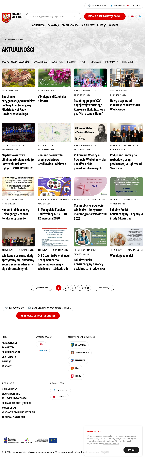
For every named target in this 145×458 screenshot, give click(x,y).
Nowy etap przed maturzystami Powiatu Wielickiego (125, 105)
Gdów (76, 376)
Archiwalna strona (13, 417)
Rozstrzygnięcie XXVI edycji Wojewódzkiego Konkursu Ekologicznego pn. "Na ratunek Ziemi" (89, 107)
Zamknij (131, 450)
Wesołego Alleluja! (121, 256)
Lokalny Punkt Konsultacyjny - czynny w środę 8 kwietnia (126, 214)
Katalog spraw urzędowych (104, 16)
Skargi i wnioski (11, 393)
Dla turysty (87, 25)
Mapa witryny (9, 389)
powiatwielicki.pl (15, 39)
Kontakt (113, 25)
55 (88, 287)
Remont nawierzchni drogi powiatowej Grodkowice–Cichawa (52, 159)
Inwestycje (57, 62)
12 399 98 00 (97, 5)
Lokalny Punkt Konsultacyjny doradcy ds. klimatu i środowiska (89, 264)
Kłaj (75, 368)
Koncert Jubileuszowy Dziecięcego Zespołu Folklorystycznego (15, 214)
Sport (83, 62)
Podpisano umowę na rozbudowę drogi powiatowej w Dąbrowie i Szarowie (126, 162)
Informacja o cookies (111, 444)
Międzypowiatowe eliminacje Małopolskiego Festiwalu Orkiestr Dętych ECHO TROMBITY (18, 162)
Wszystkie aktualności (16, 62)
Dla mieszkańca (70, 25)
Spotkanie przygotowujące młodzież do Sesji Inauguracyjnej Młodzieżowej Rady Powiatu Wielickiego (18, 105)
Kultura (71, 62)
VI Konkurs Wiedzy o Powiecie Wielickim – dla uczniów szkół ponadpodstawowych (90, 162)
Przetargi (127, 62)
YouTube (59, 397)
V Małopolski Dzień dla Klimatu (52, 98)
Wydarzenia (40, 62)
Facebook (60, 390)
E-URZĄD (101, 25)
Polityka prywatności (14, 398)
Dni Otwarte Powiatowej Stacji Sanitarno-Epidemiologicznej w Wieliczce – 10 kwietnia (54, 262)
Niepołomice (80, 352)
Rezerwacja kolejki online (38, 315)
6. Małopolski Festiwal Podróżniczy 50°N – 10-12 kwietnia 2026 (53, 214)
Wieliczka (78, 345)
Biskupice (78, 360)
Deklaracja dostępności (16, 403)
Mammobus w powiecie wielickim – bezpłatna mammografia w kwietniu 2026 (90, 212)
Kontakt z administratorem (18, 412)
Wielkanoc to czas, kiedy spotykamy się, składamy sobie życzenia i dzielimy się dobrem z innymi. (18, 262)
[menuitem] (27, 25)
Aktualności (38, 25)
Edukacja (96, 62)
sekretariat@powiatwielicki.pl (49, 307)
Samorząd (53, 25)
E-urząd (6, 361)
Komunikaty (111, 62)
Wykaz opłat (9, 407)
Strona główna (27, 25)
